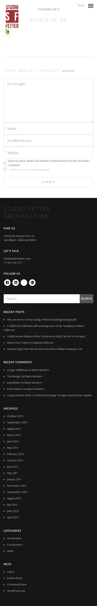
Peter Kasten (14, 389)
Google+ (32, 281)
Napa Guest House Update (76, 395)
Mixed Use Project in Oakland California (30, 342)
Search (86, 298)
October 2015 (15, 416)
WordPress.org (16, 591)
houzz (24, 281)
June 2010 (13, 511)
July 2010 (12, 504)
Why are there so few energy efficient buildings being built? (42, 319)
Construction (14, 544)
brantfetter (13, 382)
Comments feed (16, 584)
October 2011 (15, 460)
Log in (10, 572)
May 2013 (12, 448)
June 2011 (13, 466)
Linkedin (15, 281)
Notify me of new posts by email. (30, 169)
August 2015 (14, 429)
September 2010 (17, 492)
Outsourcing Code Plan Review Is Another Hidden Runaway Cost (44, 349)
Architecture (14, 538)
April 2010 (13, 517)
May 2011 (12, 473)
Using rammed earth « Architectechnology (31, 395)
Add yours (68, 71)
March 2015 (14, 435)
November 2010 (16, 485)
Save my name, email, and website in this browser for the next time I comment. (49, 163)
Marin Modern (40, 370)
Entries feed (14, 578)
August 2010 (14, 498)
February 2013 (15, 454)
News (10, 551)
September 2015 (17, 422)
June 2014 (13, 441)
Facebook (7, 281)
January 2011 (14, 479)
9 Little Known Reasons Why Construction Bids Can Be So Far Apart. (46, 336)
